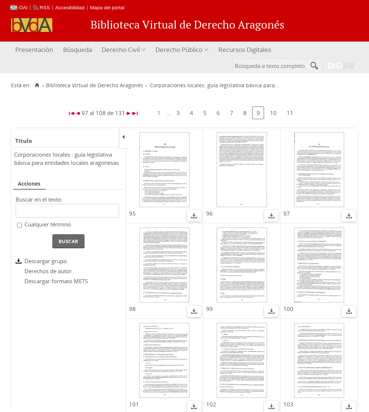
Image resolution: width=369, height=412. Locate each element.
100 (288, 309)
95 (132, 213)
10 (273, 113)
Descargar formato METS (56, 281)
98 (132, 309)
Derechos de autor (48, 271)
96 (209, 213)
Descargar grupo (45, 261)
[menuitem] (35, 50)
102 (211, 404)
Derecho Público (178, 49)
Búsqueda (77, 49)
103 (288, 404)
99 (209, 309)
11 (290, 113)
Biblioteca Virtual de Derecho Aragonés (94, 85)
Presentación (34, 49)
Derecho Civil (121, 49)
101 (134, 404)
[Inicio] (37, 85)
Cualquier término (47, 224)
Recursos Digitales (244, 49)
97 (286, 213)
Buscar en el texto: (39, 199)
